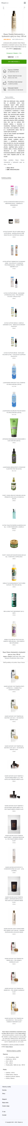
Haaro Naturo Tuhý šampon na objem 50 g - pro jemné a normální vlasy (14, 990)
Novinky (4, 1090)
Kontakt (4, 1115)
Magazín (4, 1099)
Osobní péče (15, 656)
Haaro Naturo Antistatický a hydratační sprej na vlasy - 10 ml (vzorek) (14, 869)
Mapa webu (5, 1102)
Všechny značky (6, 1086)
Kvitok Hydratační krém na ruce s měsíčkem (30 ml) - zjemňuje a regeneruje (14, 203)
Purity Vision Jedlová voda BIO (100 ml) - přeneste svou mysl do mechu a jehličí (14, 497)
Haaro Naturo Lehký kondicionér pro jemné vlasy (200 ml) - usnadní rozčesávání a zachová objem (14, 930)
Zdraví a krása (20, 658)
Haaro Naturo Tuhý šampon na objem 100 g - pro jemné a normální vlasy (14, 960)
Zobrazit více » (17, 48)
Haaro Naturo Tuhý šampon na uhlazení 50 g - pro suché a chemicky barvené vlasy (14, 1020)
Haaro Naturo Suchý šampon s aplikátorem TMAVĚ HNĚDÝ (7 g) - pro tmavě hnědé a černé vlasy (14, 807)
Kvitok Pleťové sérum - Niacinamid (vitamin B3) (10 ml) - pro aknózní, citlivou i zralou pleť (14, 295)
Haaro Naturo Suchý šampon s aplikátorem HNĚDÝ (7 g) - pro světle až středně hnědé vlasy (13, 777)
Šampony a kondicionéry (10, 658)
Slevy (3, 1093)
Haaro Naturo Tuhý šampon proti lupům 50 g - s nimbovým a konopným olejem (14, 688)
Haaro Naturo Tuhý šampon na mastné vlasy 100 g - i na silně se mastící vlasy (14, 747)
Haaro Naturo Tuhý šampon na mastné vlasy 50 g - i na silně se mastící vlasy (13, 718)
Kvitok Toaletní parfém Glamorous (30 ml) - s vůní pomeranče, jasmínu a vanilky (14, 527)
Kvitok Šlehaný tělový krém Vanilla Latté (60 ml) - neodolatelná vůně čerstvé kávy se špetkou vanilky (14, 233)
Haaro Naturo (18, 46)
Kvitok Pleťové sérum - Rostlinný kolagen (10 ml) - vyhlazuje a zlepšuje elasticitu (14, 354)
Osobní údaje (5, 1106)
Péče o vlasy (22, 656)
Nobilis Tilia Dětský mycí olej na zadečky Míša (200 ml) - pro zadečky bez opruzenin (14, 641)
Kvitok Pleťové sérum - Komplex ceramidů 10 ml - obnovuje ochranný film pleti (14, 324)
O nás (3, 1111)
